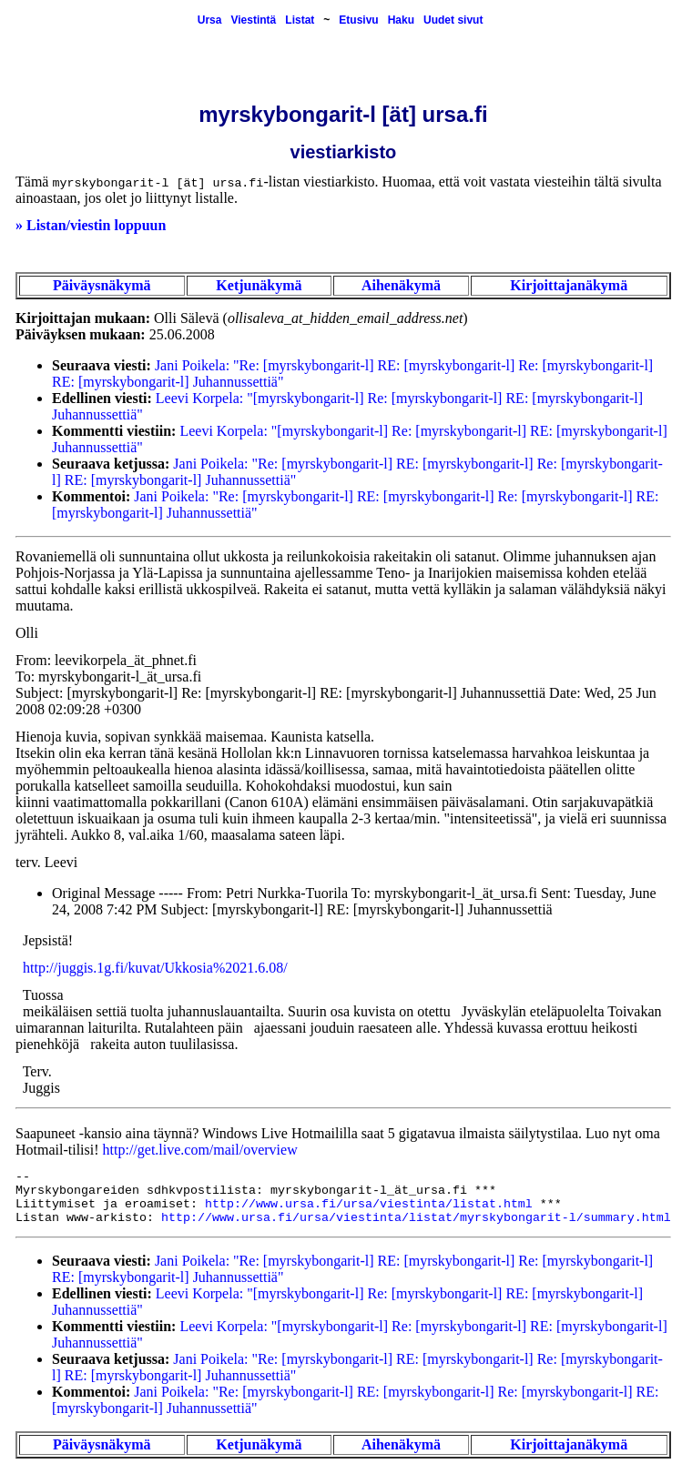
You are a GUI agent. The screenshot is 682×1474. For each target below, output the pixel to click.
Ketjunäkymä (258, 285)
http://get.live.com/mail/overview (200, 1149)
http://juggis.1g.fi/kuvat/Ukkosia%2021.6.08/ (155, 967)
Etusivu (358, 20)
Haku (401, 20)
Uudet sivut (453, 20)
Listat (299, 20)
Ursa (210, 20)
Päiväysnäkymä (102, 285)
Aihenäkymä (401, 285)
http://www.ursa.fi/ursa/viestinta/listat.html (369, 1204)
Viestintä (253, 20)
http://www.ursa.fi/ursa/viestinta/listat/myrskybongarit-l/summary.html (416, 1218)
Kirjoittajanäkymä (568, 285)
